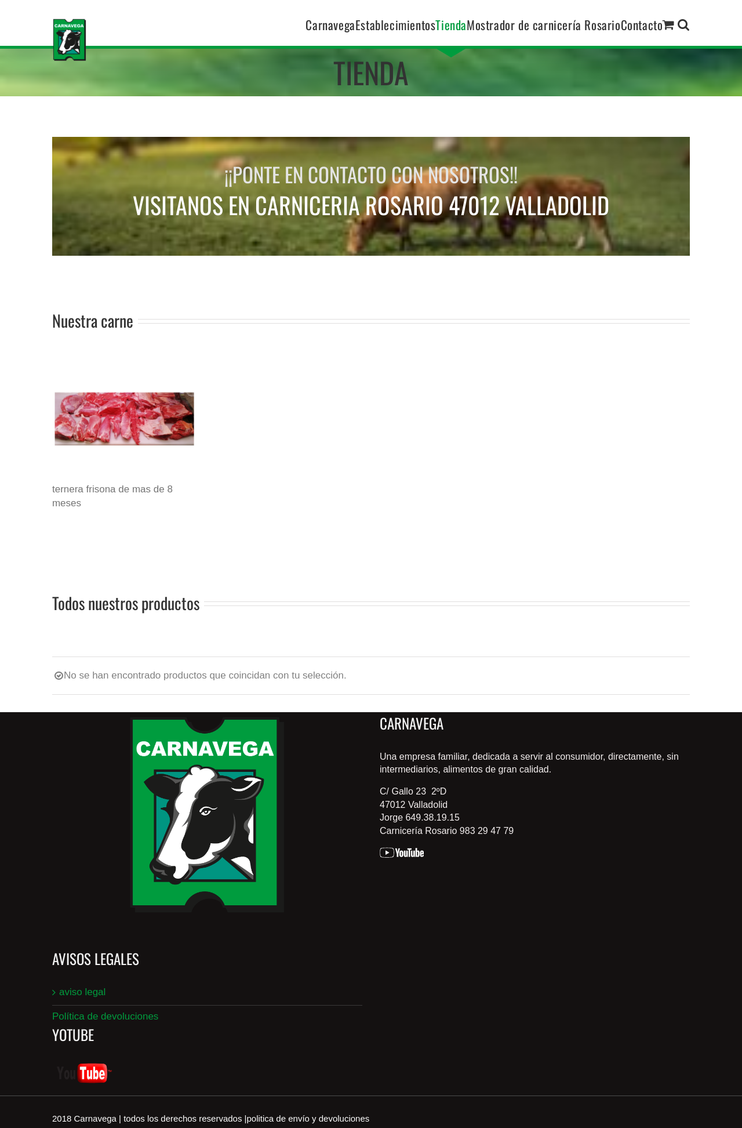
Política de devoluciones (105, 1016)
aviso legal (82, 992)
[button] (684, 24)
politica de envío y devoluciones (308, 1118)
